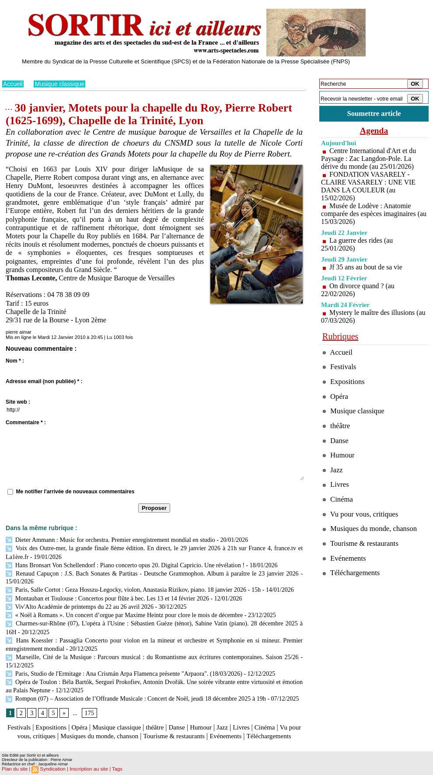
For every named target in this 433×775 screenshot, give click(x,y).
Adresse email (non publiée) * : (44, 381)
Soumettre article (374, 113)
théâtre (162, 719)
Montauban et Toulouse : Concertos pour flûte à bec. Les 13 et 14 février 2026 (106, 595)
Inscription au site (86, 769)
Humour (211, 719)
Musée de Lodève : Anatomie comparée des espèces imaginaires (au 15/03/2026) (369, 213)
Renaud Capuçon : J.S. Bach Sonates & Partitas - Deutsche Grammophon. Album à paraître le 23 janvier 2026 (152, 571)
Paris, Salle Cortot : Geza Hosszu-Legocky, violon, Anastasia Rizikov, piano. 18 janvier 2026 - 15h (132, 587)
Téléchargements (154, 736)
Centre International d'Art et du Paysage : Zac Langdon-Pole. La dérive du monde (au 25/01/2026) (369, 158)
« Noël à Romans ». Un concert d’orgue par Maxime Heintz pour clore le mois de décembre (123, 611)
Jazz (233, 719)
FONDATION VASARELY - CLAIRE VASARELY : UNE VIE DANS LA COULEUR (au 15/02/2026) (368, 186)
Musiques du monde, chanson (128, 728)
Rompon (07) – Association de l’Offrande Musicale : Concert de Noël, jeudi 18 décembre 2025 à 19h (134, 691)
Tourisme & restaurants (207, 728)
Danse (186, 719)
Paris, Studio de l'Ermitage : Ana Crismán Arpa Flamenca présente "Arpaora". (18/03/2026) (123, 667)
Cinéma (278, 719)
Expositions (53, 719)
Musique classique (60, 83)
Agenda (374, 130)
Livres (253, 719)
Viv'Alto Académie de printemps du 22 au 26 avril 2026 (79, 603)
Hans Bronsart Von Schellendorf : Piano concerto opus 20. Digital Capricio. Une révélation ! (124, 563)
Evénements (262, 728)
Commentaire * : (26, 422)
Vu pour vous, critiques (361, 516)
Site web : (18, 402)
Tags (114, 769)
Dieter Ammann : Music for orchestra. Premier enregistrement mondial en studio (109, 539)
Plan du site (14, 769)
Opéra (82, 719)
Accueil (13, 83)
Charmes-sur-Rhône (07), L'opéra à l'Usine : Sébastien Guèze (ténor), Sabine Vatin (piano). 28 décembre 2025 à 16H (154, 619)
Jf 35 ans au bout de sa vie (366, 267)
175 (89, 705)
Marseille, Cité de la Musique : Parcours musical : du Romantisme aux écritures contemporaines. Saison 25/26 (152, 651)
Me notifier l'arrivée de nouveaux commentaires (75, 492)
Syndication (51, 769)
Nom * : (15, 361)
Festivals (19, 719)
